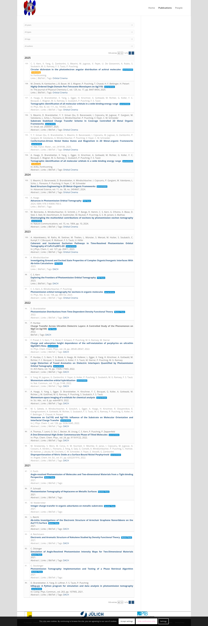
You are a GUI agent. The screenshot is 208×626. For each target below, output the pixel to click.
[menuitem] (152, 8)
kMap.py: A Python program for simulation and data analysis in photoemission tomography (82, 585)
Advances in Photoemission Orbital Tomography (56, 200)
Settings (163, 621)
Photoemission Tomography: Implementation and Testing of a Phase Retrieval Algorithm (82, 568)
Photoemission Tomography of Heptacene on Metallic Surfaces (64, 491)
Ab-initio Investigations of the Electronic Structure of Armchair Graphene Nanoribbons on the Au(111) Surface (82, 521)
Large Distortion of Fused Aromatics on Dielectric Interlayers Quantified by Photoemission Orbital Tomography (82, 364)
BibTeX (41, 78)
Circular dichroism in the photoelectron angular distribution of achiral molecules (76, 69)
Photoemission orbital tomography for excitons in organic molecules (67, 291)
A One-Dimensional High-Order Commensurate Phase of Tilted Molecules (69, 434)
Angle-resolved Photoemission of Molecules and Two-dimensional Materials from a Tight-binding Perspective (82, 476)
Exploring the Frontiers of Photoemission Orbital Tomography (63, 277)
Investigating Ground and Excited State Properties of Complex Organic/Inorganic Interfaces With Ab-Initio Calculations (82, 262)
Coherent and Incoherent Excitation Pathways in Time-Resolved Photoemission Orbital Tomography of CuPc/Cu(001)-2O (82, 245)
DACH (56, 269)
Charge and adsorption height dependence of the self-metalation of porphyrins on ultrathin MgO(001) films (82, 344)
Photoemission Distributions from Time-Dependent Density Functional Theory (72, 311)
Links (33, 78)
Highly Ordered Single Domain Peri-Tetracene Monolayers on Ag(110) (67, 86)
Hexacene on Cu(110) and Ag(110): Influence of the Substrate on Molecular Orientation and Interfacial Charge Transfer (82, 419)
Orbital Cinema (60, 78)
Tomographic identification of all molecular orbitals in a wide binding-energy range (74, 103)
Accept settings (127, 621)
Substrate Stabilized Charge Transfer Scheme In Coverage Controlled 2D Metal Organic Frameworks (82, 122)
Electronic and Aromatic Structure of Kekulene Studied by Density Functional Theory (75, 537)
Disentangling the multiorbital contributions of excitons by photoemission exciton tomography (82, 217)
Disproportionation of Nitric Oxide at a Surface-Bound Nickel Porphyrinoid (70, 454)
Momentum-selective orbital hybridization (53, 380)
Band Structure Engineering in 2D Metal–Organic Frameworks (63, 186)
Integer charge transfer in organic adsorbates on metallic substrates (67, 505)
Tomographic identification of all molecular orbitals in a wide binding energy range (76, 160)
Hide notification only (146, 621)
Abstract (35, 109)
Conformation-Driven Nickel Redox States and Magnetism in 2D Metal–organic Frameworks (82, 140)
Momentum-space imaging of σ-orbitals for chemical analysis (63, 397)
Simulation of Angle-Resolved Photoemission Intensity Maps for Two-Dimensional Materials (82, 551)
